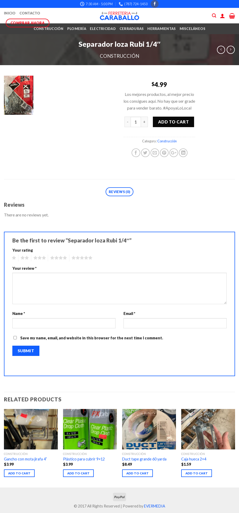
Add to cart (173, 121)
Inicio (10, 13)
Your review (24, 268)
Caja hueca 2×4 (193, 459)
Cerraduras (132, 29)
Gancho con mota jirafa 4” (25, 459)
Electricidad (103, 29)
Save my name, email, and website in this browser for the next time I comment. (91, 338)
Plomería (76, 29)
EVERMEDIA (154, 506)
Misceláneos (193, 29)
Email (129, 313)
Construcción (49, 29)
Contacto (29, 13)
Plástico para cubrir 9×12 (84, 459)
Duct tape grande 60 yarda (144, 459)
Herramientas (161, 29)
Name (18, 313)
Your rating (22, 250)
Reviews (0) (119, 192)
